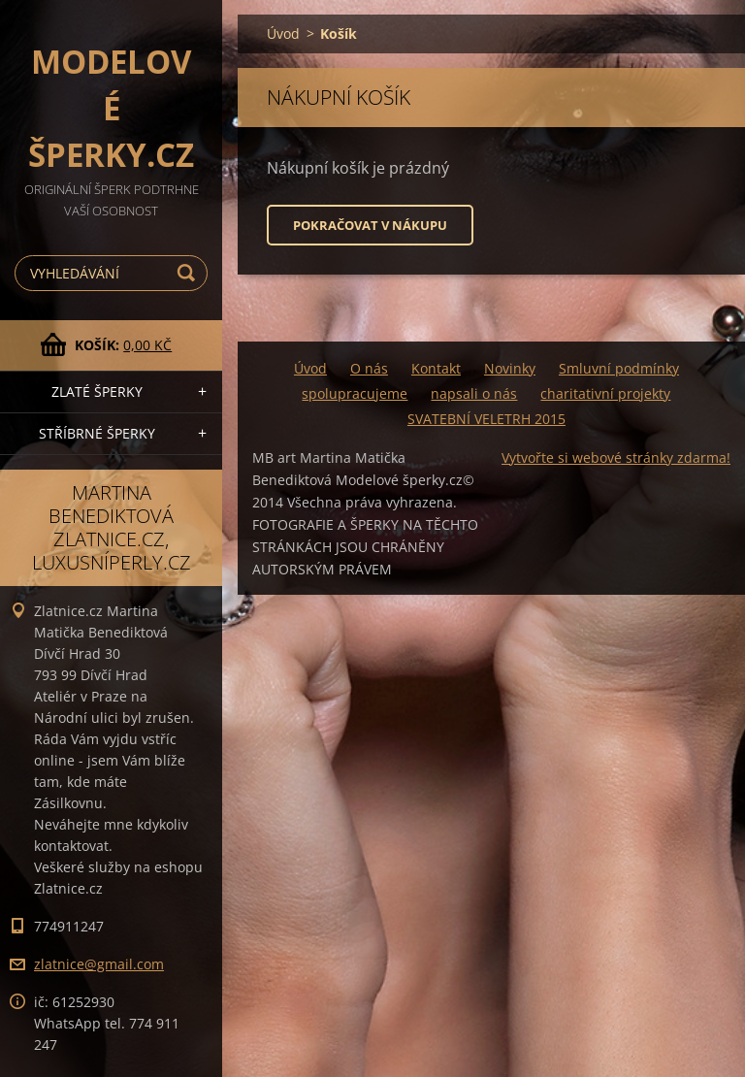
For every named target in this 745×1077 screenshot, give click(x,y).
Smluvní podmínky (619, 368)
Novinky (509, 368)
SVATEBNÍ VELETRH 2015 (486, 418)
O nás (369, 368)
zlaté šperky (97, 391)
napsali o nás (474, 393)
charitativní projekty (605, 393)
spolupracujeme (354, 393)
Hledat (189, 273)
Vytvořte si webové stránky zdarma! (616, 457)
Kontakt (436, 368)
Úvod (283, 33)
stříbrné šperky (97, 433)
